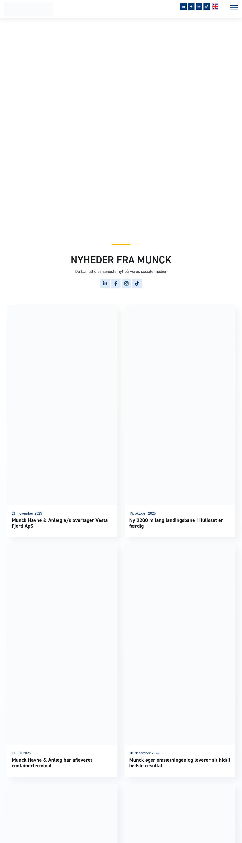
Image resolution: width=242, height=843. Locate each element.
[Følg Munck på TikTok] (206, 6)
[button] (234, 8)
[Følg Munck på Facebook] (191, 6)
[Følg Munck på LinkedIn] (183, 6)
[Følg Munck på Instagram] (199, 6)
